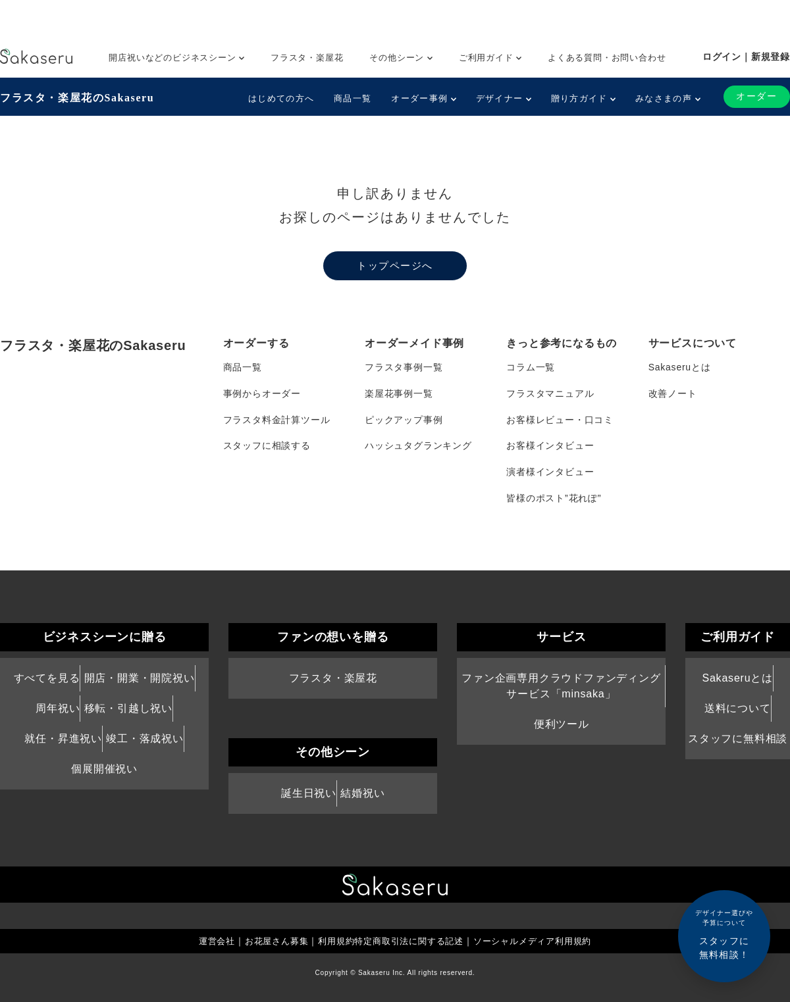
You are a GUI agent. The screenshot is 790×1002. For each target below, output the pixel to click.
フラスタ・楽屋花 (307, 58)
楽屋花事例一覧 (399, 393)
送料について (737, 709)
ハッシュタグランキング (418, 446)
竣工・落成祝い (145, 739)
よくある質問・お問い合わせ (607, 58)
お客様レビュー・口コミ (560, 419)
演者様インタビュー (550, 472)
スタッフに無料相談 (737, 739)
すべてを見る (47, 678)
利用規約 (331, 942)
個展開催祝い (104, 770)
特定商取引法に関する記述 (409, 942)
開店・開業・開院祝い (139, 678)
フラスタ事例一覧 (403, 367)
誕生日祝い (308, 794)
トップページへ (395, 265)
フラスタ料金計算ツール (276, 419)
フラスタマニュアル (550, 393)
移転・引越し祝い (128, 709)
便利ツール (561, 725)
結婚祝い (362, 794)
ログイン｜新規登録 (746, 56)
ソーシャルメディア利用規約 (541, 942)
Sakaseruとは (679, 367)
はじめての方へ (281, 98)
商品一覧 (352, 98)
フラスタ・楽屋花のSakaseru (77, 97)
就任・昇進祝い (63, 739)
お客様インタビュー (550, 446)
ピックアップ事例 (403, 419)
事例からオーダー (262, 393)
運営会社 (205, 942)
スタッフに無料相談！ (724, 934)
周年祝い (58, 709)
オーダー (756, 96)
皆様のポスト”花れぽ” (553, 498)
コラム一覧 (530, 367)
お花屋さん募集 (268, 942)
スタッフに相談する (267, 446)
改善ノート (672, 393)
